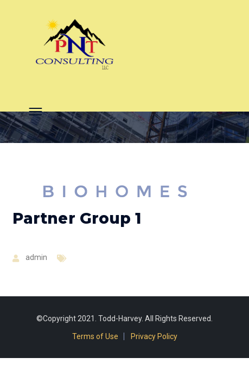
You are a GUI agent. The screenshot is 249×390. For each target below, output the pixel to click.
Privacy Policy (154, 336)
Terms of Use (95, 336)
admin (36, 257)
